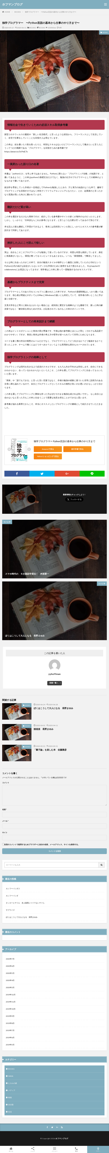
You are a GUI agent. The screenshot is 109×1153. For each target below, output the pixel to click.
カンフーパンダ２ (13, 888)
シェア (33, 1149)
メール (5, 821)
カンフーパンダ (12, 896)
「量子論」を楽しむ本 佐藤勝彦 (50, 749)
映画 (10, 1097)
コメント (5, 783)
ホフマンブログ (12, 4)
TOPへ (98, 1149)
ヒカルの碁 (12, 1083)
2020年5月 (10, 973)
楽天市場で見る (75, 449)
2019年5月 (10, 1045)
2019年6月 (10, 1037)
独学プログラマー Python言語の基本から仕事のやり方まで (64, 441)
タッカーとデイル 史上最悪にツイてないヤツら (25, 903)
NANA (10, 1076)
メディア (11, 1090)
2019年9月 (10, 1016)
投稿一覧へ (53, 683)
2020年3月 (10, 987)
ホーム (11, 1149)
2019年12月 (11, 995)
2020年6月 (10, 966)
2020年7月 (10, 959)
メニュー (54, 1149)
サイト (4, 832)
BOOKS (17, 12)
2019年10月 (11, 1009)
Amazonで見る (47, 449)
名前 (4, 809)
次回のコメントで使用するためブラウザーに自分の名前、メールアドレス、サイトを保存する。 (42, 844)
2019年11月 (11, 1002)
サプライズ (10, 910)
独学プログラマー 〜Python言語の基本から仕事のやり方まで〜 (50, 12)
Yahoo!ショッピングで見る (47, 456)
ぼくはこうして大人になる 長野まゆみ (53, 708)
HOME (7, 12)
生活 (10, 1112)
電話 (76, 1149)
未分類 (10, 1105)
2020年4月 (10, 980)
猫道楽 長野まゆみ (43, 729)
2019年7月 (10, 1030)
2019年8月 (10, 1023)
